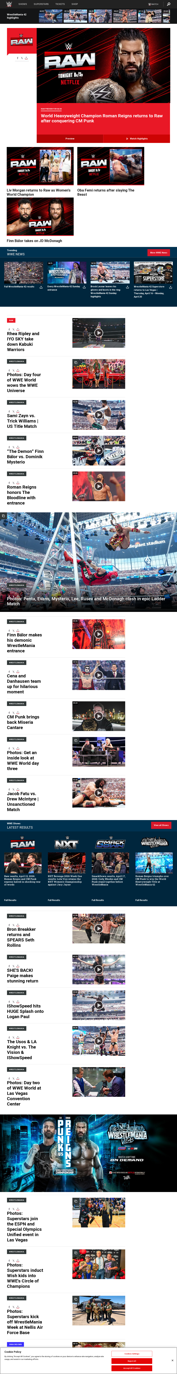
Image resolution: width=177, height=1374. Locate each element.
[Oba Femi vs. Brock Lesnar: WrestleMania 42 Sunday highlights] (75, 16)
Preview (70, 138)
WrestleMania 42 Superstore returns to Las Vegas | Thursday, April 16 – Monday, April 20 (149, 235)
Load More (66, 1316)
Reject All (132, 1361)
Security (79, 1346)
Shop (75, 4)
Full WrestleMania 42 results (19, 230)
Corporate (10, 1346)
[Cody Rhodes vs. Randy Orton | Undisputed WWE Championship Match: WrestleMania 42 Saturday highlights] (100, 16)
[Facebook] (17, 58)
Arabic (100, 1346)
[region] (88, 1360)
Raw (11, 264)
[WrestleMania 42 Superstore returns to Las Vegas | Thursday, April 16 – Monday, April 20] (153, 217)
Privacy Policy (52, 1346)
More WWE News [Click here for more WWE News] (158, 197)
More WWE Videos (159, 1254)
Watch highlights (139, 138)
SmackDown (15, 1181)
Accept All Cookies (131, 1368)
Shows (22, 4)
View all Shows (161, 723)
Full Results (10, 798)
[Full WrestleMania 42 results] (23, 217)
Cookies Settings (131, 1354)
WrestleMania (16, 299)
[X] (22, 58)
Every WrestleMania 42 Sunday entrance (63, 232)
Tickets (60, 4)
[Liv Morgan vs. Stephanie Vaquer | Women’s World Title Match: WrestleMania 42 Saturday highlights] (149, 16)
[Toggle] (26, 58)
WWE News (32, 1346)
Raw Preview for (51, 109)
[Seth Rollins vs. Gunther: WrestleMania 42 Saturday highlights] (125, 16)
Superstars (41, 4)
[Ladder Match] (88, 486)
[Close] (172, 1360)
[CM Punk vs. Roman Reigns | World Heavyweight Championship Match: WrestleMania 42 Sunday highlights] (50, 16)
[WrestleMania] (16, 508)
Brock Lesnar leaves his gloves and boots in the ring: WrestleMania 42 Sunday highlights (106, 235)
